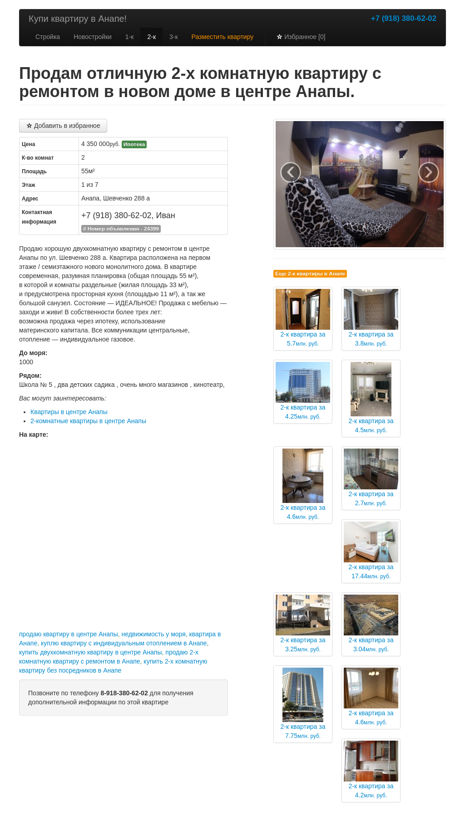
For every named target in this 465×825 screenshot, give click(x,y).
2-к (151, 36)
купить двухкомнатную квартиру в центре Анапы (90, 652)
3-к (173, 36)
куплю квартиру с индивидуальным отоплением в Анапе (124, 643)
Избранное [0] (300, 36)
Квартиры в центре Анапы (69, 411)
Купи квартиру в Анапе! (78, 19)
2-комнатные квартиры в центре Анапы (88, 421)
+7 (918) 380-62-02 (403, 18)
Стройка (47, 36)
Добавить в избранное (63, 125)
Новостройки (93, 36)
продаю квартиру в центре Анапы (68, 634)
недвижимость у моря (153, 634)
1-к (129, 36)
